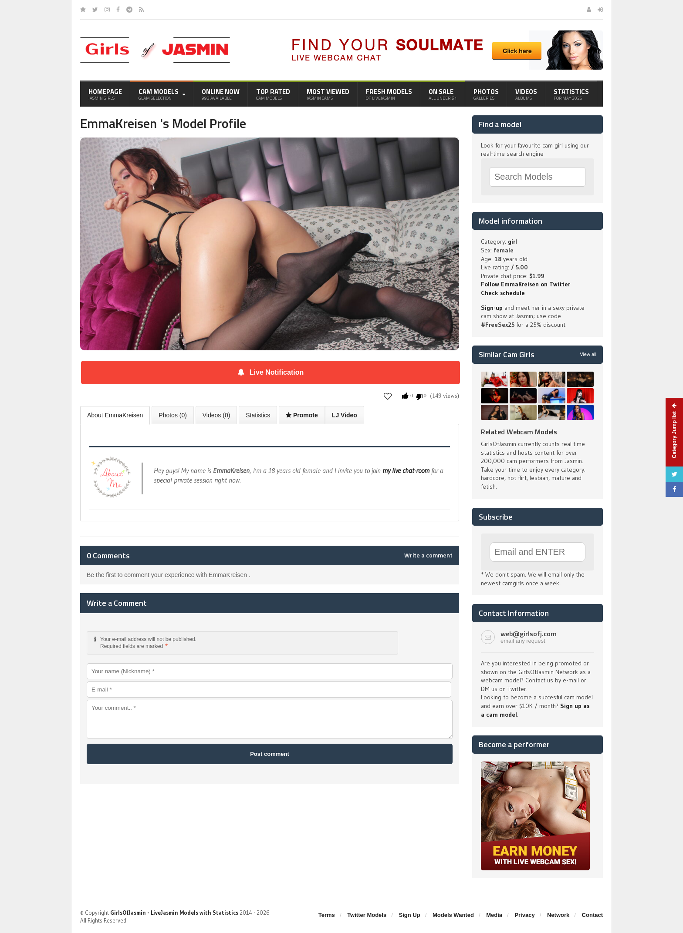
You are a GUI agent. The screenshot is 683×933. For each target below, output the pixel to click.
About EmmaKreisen (115, 415)
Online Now (221, 94)
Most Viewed (328, 94)
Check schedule (503, 293)
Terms (326, 915)
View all (588, 354)
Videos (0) (216, 415)
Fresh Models (389, 94)
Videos (526, 94)
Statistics (571, 94)
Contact (592, 915)
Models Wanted (453, 915)
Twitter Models (366, 915)
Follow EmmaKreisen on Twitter (525, 284)
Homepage (105, 94)
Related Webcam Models (519, 431)
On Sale (443, 94)
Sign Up (409, 915)
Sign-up (492, 308)
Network (558, 915)
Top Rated (273, 94)
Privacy (524, 915)
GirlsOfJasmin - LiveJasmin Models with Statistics (174, 912)
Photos (486, 94)
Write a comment (428, 555)
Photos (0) (173, 415)
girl (512, 241)
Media (494, 915)
